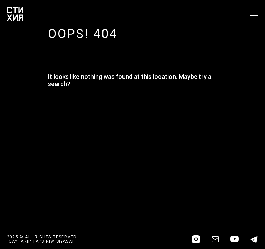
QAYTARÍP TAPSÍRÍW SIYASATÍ (42, 241)
